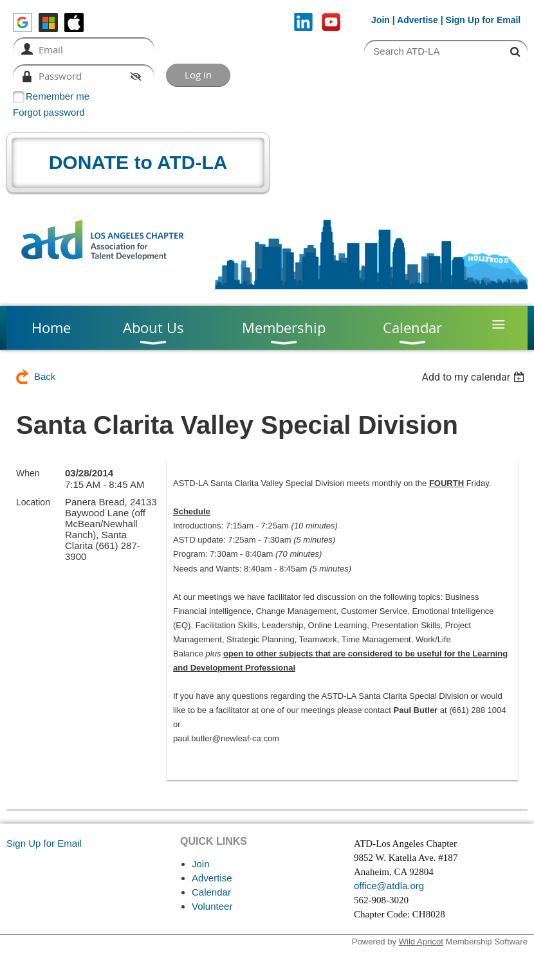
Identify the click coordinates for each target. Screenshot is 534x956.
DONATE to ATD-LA (138, 162)
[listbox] (474, 377)
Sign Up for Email (44, 843)
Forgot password (49, 112)
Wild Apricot (421, 941)
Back (44, 376)
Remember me (57, 96)
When (28, 473)
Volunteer (212, 906)
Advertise (417, 20)
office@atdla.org (389, 885)
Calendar (211, 892)
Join (380, 20)
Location (33, 502)
